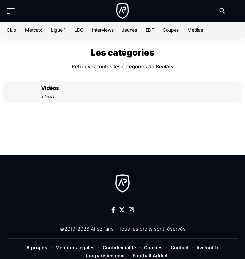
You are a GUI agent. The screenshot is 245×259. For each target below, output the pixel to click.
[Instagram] (131, 210)
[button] (12, 11)
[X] (121, 210)
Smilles (164, 67)
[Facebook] (113, 210)
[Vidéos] (20, 92)
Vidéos (50, 88)
